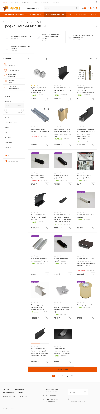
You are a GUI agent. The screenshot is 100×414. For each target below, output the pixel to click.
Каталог (6, 389)
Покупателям (8, 392)
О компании (19, 389)
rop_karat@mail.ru (52, 396)
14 (72, 376)
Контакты (23, 396)
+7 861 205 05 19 (33, 8)
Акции (21, 392)
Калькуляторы (9, 396)
